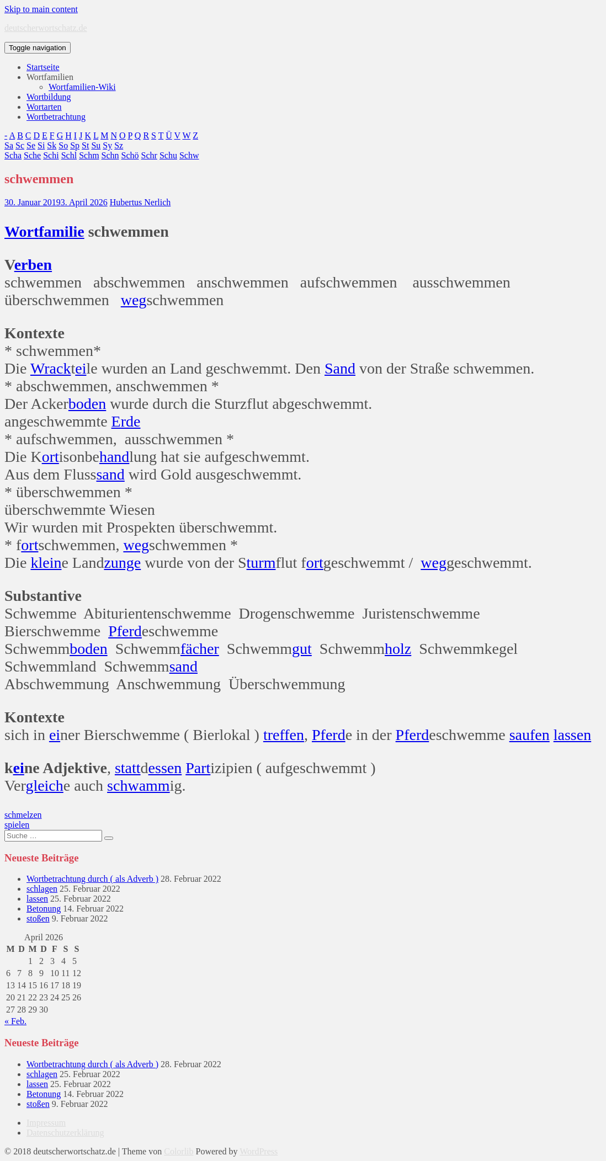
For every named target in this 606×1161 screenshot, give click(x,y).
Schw (189, 155)
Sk (51, 145)
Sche (32, 155)
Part (197, 767)
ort (50, 456)
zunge (122, 562)
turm (261, 562)
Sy (107, 145)
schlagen (41, 888)
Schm (89, 155)
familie (61, 231)
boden (87, 403)
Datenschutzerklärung (65, 1132)
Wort (21, 231)
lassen (572, 734)
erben (33, 264)
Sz (118, 145)
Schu (168, 155)
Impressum (46, 1122)
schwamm (138, 785)
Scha (13, 155)
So (63, 145)
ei (80, 368)
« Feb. (15, 1021)
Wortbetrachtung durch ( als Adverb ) (92, 878)
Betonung (43, 908)
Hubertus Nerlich (140, 202)
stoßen (38, 918)
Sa (8, 145)
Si (41, 145)
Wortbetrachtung (56, 116)
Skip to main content (41, 9)
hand (114, 456)
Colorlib (178, 1151)
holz (398, 648)
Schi (51, 155)
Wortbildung (48, 97)
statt (128, 767)
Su (95, 145)
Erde (126, 421)
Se (30, 145)
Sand (340, 368)
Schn (110, 155)
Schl (69, 155)
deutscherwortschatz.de (45, 28)
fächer (199, 648)
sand (110, 474)
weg (134, 299)
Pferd (125, 631)
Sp (74, 145)
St (85, 145)
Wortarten (44, 106)
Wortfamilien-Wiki (82, 87)
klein (45, 562)
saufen (529, 734)
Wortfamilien (49, 77)
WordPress (259, 1151)
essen (165, 767)
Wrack (50, 368)
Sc (19, 145)
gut (302, 648)
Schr (149, 155)
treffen (283, 734)
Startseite (43, 67)
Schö (130, 155)
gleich (44, 785)
